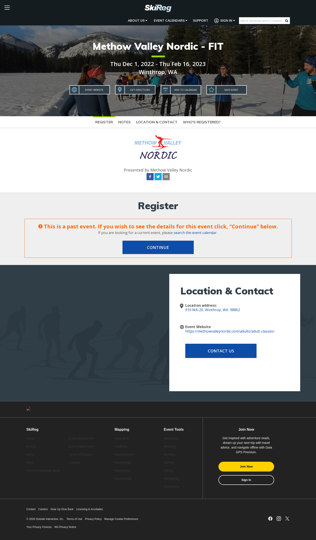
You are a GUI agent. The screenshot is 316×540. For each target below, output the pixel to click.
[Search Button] (286, 21)
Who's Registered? (202, 122)
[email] (166, 177)
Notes (124, 122)
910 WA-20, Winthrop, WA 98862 (212, 309)
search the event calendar (195, 232)
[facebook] (150, 177)
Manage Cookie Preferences (121, 519)
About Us (137, 21)
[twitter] (158, 177)
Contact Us (221, 351)
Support (200, 21)
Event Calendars (170, 21)
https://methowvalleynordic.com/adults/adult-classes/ (229, 331)
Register (104, 122)
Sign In (225, 20)
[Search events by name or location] (262, 21)
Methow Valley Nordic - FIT (158, 46)
